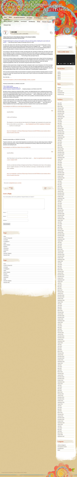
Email (4, 218)
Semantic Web (7, 25)
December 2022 (61, 172)
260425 (59, 78)
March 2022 (60, 188)
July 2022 (59, 181)
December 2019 (61, 234)
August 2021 (60, 200)
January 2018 (60, 273)
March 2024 (60, 147)
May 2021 (60, 205)
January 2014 (60, 354)
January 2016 (60, 313)
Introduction (32, 21)
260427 (59, 75)
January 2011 (60, 416)
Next (49, 188)
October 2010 (60, 421)
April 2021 (60, 206)
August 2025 (60, 118)
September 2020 (61, 218)
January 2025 (60, 130)
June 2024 (60, 142)
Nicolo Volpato (24, 472)
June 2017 (60, 285)
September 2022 (61, 177)
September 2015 (61, 320)
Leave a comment (18, 182)
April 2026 (60, 104)
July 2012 (59, 385)
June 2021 (60, 203)
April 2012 (60, 390)
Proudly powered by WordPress (7, 472)
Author (45, 18)
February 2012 (61, 393)
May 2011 (60, 409)
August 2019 (60, 240)
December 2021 (61, 193)
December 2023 (61, 152)
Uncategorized (11, 182)
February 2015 (61, 332)
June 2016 (60, 305)
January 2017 (60, 293)
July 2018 (59, 262)
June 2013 (60, 366)
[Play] (58, 63)
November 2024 (61, 133)
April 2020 (60, 227)
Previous (7, 188)
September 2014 (61, 341)
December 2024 (61, 132)
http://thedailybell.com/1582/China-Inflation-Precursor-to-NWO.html (17, 147)
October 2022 (60, 176)
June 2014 (60, 346)
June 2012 (60, 387)
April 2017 (60, 288)
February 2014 (61, 353)
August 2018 (60, 261)
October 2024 (60, 135)
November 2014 (61, 337)
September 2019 (61, 239)
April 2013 (60, 370)
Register (59, 87)
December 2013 (61, 356)
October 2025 (60, 115)
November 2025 (61, 113)
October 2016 (60, 298)
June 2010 (60, 427)
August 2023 (60, 159)
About (10, 17)
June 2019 (60, 244)
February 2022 (61, 189)
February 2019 (61, 251)
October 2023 (60, 155)
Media (38, 21)
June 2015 (60, 325)
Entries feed (60, 91)
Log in (59, 89)
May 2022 (60, 184)
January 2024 (60, 150)
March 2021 (60, 208)
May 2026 (60, 103)
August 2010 (60, 424)
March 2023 (60, 167)
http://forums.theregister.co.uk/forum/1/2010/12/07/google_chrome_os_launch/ (19, 79)
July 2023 (59, 160)
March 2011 (60, 412)
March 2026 (60, 106)
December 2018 (61, 254)
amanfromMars (25, 33)
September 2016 (61, 300)
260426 (59, 77)
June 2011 (60, 407)
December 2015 (61, 315)
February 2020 (61, 230)
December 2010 (61, 417)
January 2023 (60, 171)
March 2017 (60, 290)
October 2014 (60, 339)
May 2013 (60, 368)
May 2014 (60, 348)
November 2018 (61, 256)
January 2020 (60, 232)
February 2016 (61, 312)
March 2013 (60, 371)
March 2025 (60, 126)
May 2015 (60, 327)
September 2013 (61, 361)
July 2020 (59, 222)
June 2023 (60, 162)
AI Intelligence (37, 17)
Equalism (16, 21)
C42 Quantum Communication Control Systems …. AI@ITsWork (35, 7)
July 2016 (59, 303)
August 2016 (60, 302)
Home (5, 17)
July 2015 (59, 324)
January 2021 (60, 211)
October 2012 (60, 380)
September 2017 (61, 279)
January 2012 (60, 395)
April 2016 (60, 308)
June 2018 (60, 264)
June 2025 (60, 121)
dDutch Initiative (8, 21)
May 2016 (60, 307)
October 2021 (60, 196)
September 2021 (61, 198)
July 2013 (59, 365)
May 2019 (60, 245)
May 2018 (60, 266)
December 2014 (61, 336)
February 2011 (61, 414)
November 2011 (61, 399)
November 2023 (61, 154)
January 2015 (60, 334)
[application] (65, 60)
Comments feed (61, 92)
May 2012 (60, 388)
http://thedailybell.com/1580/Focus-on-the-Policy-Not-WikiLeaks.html (17, 106)
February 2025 (61, 128)
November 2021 (61, 194)
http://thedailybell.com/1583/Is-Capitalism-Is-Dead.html (38, 124)
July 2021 (59, 201)
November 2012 (61, 378)
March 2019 (60, 249)
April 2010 (60, 431)
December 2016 (61, 295)
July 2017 (59, 283)
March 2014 (60, 351)
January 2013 (60, 375)
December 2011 (61, 397)
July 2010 (59, 426)
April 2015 (60, 329)
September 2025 (61, 116)
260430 (59, 73)
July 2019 (59, 242)
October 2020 (60, 217)
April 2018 (60, 268)
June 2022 (60, 183)
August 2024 (60, 138)
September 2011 (61, 402)
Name (4, 214)
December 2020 (61, 213)
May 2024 (60, 143)
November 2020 (61, 215)
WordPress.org (61, 94)
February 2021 (61, 210)
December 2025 (61, 111)
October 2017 (60, 278)
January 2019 (60, 252)
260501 (59, 72)
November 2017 (61, 276)
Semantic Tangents (46, 21)
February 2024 (61, 149)
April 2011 (60, 410)
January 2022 (60, 191)
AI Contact (29, 17)
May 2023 (60, 164)
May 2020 (60, 225)
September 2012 (61, 382)
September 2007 (61, 436)
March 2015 (60, 331)
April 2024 (60, 145)
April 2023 (60, 166)
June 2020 (60, 223)
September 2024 (61, 137)
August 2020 (60, 220)
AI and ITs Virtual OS (19, 17)
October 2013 (60, 359)
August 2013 (60, 363)
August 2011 (60, 404)
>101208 (51, 32)
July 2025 (59, 120)
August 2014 (60, 342)
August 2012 (60, 383)
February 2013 (61, 373)
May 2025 (60, 123)
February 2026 (61, 108)
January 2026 (60, 109)
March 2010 (60, 433)
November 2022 (61, 174)
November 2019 (61, 235)
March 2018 (60, 269)
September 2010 (61, 422)
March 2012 (60, 392)
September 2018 (61, 259)
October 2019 (60, 237)
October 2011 (60, 400)
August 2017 (60, 281)
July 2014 (59, 344)
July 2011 (59, 405)
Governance (24, 21)
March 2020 (60, 228)
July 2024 (59, 140)
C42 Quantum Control (62, 446)
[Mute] (71, 63)
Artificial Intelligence (62, 445)
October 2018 (60, 257)
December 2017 (61, 274)
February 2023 (61, 169)
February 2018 (61, 271)
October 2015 (60, 319)
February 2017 (61, 291)
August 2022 (60, 179)
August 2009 (60, 434)
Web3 (59, 450)
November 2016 (61, 296)
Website (5, 222)
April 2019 (60, 247)
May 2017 (60, 286)
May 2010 (60, 429)
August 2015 (60, 322)
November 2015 (61, 317)
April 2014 (60, 349)
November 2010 (61, 419)
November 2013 (61, 358)
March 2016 (60, 310)
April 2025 (60, 125)
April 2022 (60, 186)
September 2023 (61, 157)
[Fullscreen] (73, 63)
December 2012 (61, 376)
